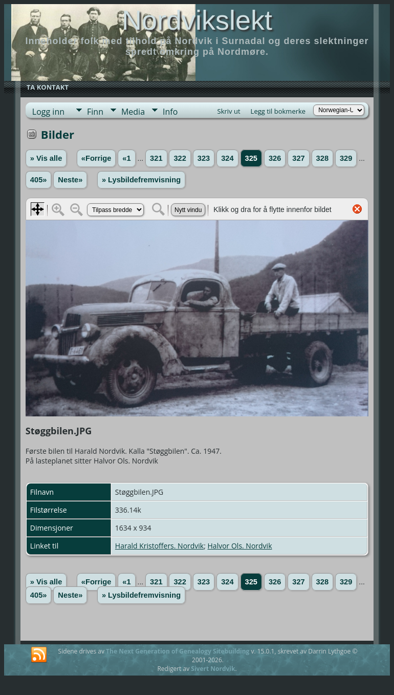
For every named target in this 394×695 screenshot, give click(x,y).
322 (179, 158)
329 (346, 158)
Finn (95, 111)
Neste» (70, 180)
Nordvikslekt (197, 20)
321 (156, 158)
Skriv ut (228, 111)
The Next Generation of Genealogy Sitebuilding (177, 651)
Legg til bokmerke (278, 111)
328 (322, 158)
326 (275, 158)
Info (170, 111)
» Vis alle (46, 158)
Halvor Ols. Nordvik (240, 546)
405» (38, 180)
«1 (126, 158)
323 (204, 158)
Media (133, 111)
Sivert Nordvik (213, 668)
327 (298, 158)
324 (227, 158)
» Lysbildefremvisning (141, 180)
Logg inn (48, 111)
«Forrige (96, 158)
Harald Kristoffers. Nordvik (159, 546)
